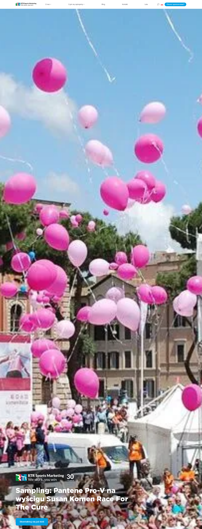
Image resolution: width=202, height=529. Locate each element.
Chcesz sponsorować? (175, 4)
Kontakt (125, 4)
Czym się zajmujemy (75, 4)
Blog (103, 4)
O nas (47, 4)
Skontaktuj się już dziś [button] (32, 521)
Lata (146, 4)
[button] (162, 4)
